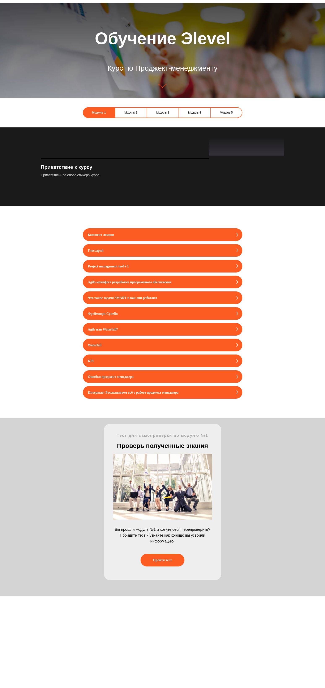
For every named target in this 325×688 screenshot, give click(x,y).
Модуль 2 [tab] (130, 112)
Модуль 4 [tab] (194, 112)
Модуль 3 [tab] (162, 112)
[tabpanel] (162, 212)
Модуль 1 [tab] (99, 112)
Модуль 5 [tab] (226, 112)
